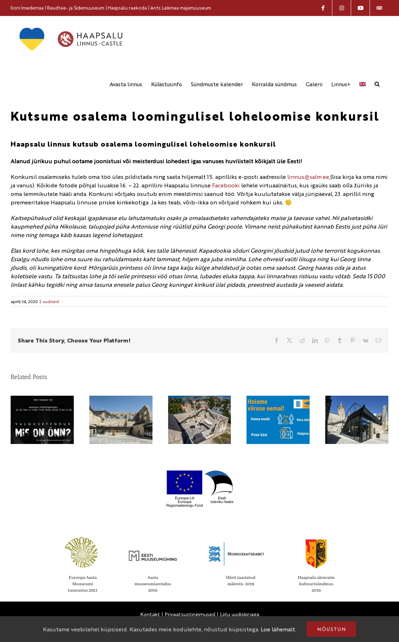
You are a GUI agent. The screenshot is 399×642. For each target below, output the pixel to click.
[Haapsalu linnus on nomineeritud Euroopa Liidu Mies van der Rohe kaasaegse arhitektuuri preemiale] (121, 399)
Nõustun (331, 629)
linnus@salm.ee (308, 176)
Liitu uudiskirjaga (239, 613)
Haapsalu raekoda (127, 8)
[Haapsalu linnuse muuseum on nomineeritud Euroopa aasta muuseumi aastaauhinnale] (199, 399)
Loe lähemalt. (278, 629)
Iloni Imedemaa (27, 8)
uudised (51, 301)
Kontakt (150, 613)
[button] (377, 84)
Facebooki (226, 184)
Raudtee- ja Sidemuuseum (75, 8)
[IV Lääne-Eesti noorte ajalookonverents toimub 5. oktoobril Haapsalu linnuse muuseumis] (356, 399)
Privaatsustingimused (190, 613)
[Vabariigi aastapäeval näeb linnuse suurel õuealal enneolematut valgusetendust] (42, 399)
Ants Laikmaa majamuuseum (180, 8)
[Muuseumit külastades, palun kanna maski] (278, 399)
